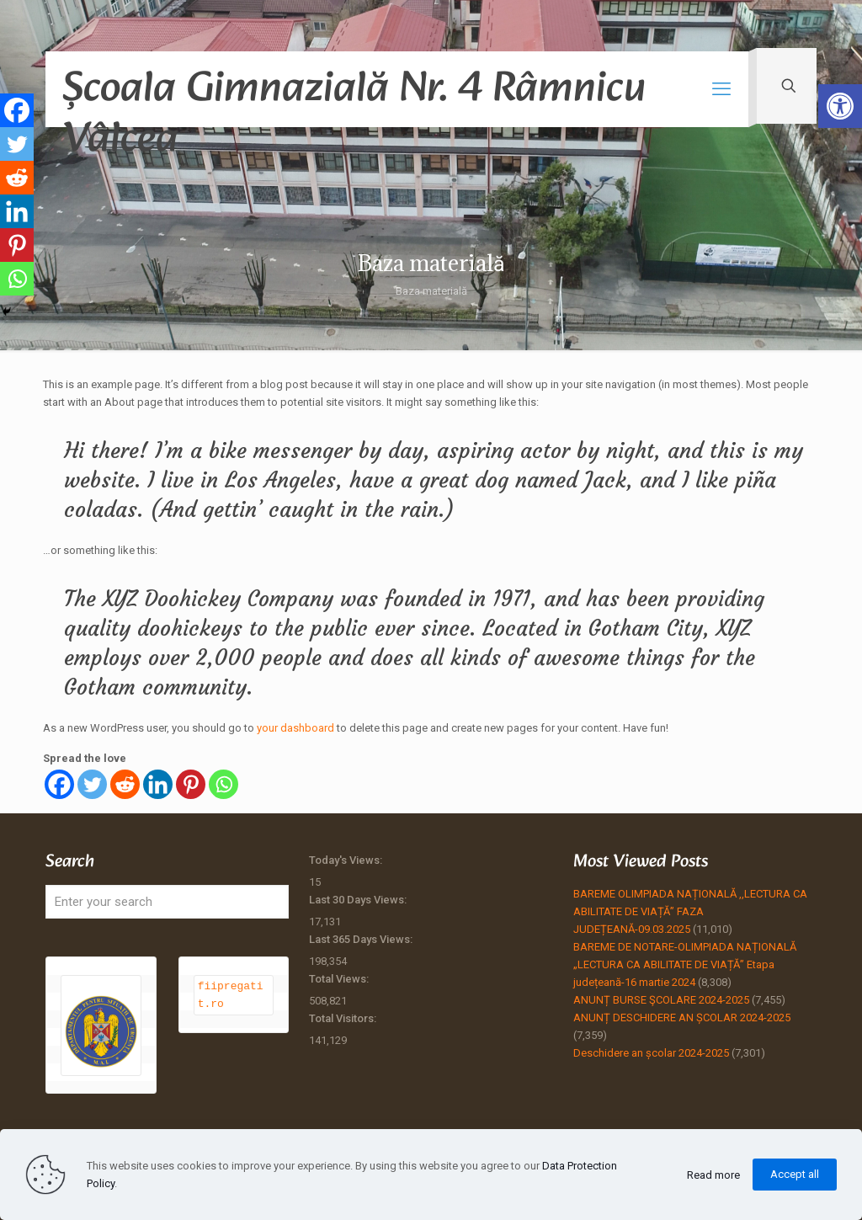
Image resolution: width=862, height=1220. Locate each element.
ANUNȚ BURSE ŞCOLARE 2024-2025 (661, 1000)
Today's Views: (347, 860)
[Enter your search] (167, 902)
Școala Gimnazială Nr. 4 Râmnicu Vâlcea (354, 90)
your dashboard (295, 728)
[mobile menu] (721, 89)
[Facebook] (59, 784)
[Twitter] (92, 784)
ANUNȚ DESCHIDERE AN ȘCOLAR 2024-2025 (681, 1017)
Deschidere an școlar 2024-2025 (651, 1053)
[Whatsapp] (223, 784)
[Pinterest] (190, 784)
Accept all (794, 1174)
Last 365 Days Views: (362, 939)
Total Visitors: (344, 1018)
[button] (840, 106)
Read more (713, 1175)
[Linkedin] (158, 784)
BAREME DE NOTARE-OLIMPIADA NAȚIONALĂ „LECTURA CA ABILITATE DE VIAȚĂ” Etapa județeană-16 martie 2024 (684, 964)
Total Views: (340, 978)
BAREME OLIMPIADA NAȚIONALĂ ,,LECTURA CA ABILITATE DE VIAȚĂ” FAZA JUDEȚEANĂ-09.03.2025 (690, 911)
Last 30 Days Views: (359, 899)
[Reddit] (125, 784)
